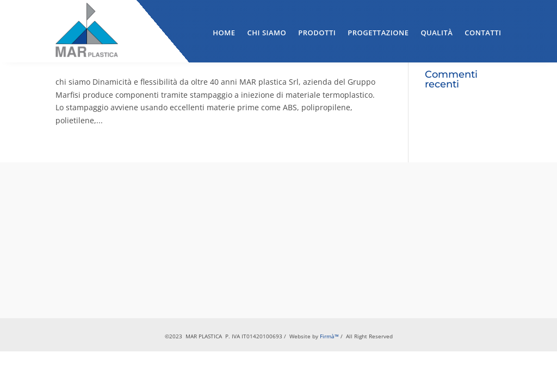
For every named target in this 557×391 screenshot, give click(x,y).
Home (224, 32)
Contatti (483, 32)
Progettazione (378, 32)
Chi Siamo (267, 32)
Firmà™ (329, 336)
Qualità (436, 32)
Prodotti (317, 32)
